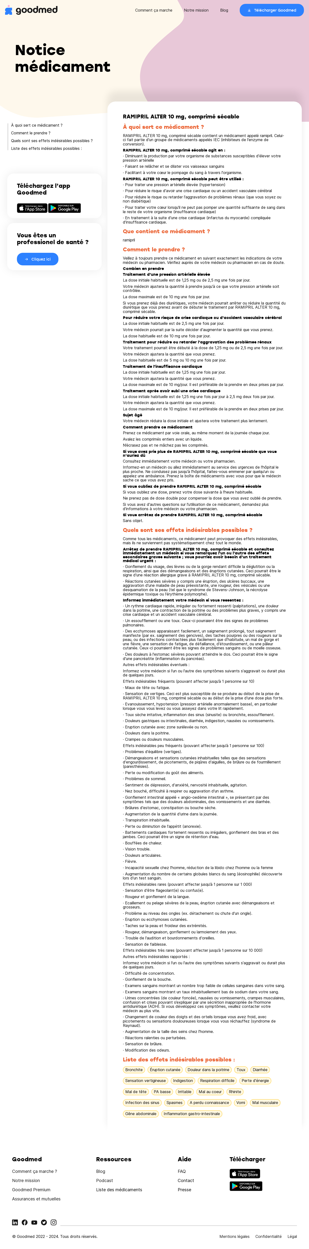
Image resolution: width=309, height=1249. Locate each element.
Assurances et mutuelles (36, 1198)
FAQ (182, 1171)
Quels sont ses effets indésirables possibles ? (52, 141)
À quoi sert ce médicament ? (37, 125)
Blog (224, 10)
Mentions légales (234, 1236)
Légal (292, 1236)
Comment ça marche (153, 10)
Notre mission (196, 10)
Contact (186, 1180)
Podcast (104, 1180)
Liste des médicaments (119, 1189)
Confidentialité (268, 1236)
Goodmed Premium (31, 1189)
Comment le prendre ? (30, 133)
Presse (184, 1189)
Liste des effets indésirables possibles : (46, 148)
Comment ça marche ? (34, 1171)
